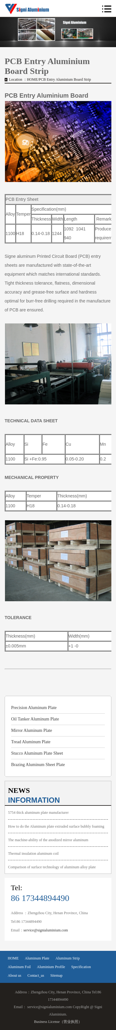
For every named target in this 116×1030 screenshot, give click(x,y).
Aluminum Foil (19, 967)
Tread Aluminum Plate (30, 742)
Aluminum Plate (37, 958)
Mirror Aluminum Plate (31, 730)
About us (14, 975)
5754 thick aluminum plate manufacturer (38, 812)
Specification (81, 967)
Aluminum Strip (67, 958)
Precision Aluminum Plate (34, 707)
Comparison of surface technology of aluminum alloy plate (52, 867)
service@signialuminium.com (46, 930)
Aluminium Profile (51, 967)
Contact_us (36, 975)
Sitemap (56, 975)
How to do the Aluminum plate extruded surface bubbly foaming (56, 826)
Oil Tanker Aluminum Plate (35, 719)
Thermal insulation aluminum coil (33, 853)
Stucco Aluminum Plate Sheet (37, 753)
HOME (32, 79)
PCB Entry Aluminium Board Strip (65, 79)
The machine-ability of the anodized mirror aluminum (48, 840)
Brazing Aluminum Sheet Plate (38, 764)
